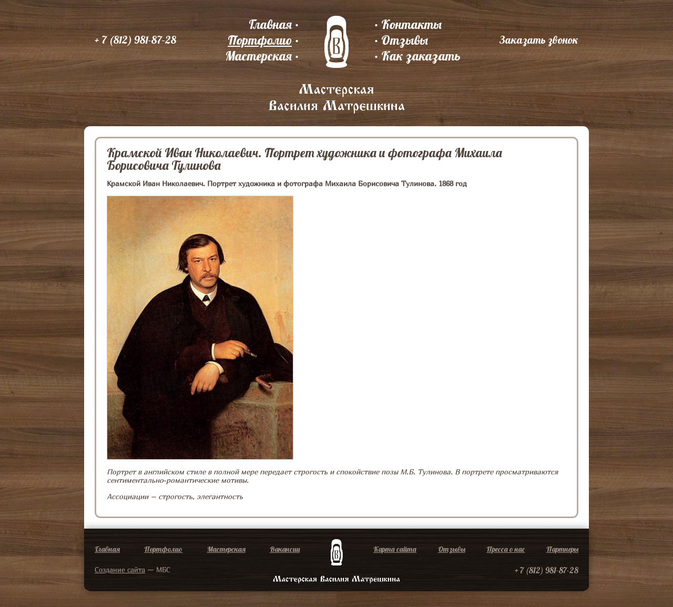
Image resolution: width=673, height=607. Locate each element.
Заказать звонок (538, 39)
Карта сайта (394, 549)
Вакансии (285, 549)
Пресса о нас (505, 549)
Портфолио (260, 40)
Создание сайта (120, 569)
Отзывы (404, 40)
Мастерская (258, 55)
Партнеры (562, 549)
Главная (270, 24)
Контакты (411, 24)
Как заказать (421, 55)
